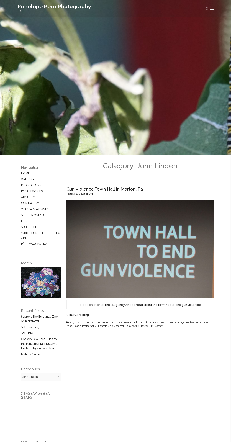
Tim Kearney (156, 326)
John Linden (145, 322)
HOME (25, 173)
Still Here (27, 333)
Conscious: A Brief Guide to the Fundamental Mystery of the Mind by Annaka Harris (39, 343)
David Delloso (97, 322)
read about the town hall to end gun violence (168, 305)
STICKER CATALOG (34, 215)
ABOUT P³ (28, 197)
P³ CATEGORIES (32, 191)
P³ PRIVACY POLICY (34, 243)
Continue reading (79, 315)
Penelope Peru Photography (54, 6)
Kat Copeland (160, 322)
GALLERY (27, 179)
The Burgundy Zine (118, 305)
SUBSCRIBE (29, 227)
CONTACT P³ (30, 203)
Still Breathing (30, 327)
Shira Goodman (116, 326)
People (77, 326)
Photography (89, 326)
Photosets (102, 326)
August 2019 (76, 322)
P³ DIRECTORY (31, 185)
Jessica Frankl (130, 322)
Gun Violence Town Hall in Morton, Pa (104, 189)
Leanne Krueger (176, 322)
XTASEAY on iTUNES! (35, 209)
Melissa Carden (194, 322)
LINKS (25, 221)
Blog (86, 322)
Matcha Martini (30, 354)
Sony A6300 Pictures (137, 326)
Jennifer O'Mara (114, 322)
